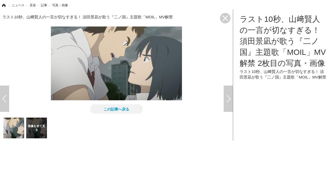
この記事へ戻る (116, 109)
